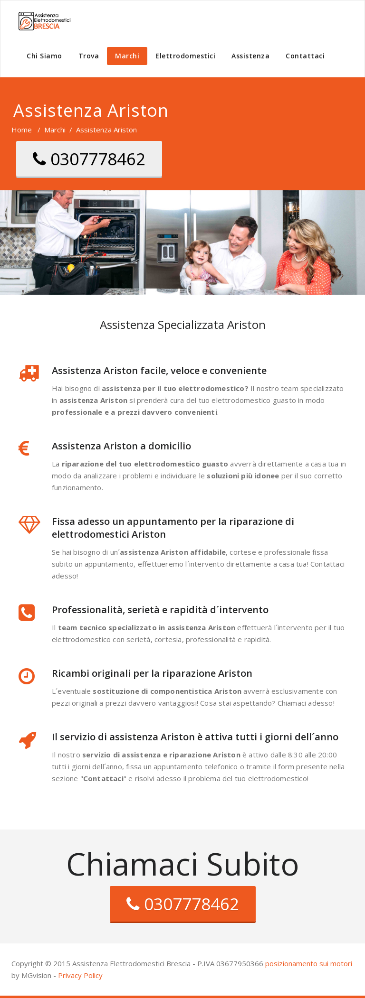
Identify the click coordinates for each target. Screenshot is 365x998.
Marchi (127, 55)
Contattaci (305, 55)
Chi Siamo (44, 55)
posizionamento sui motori (308, 963)
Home (21, 129)
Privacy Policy (80, 975)
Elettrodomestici (185, 55)
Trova (88, 55)
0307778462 (89, 159)
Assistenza (250, 55)
